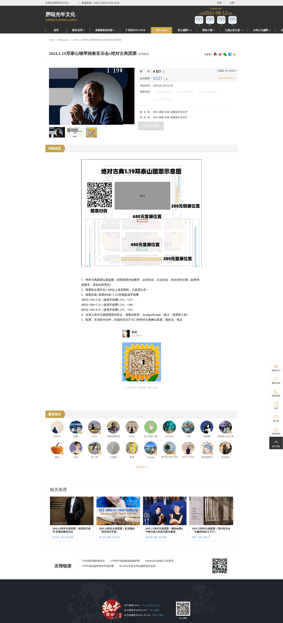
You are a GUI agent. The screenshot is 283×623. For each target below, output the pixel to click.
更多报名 (142, 467)
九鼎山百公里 (234, 30)
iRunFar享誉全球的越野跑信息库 (137, 566)
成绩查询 (276, 433)
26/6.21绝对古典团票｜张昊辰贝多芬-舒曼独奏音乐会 (72, 530)
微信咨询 (276, 383)
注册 (232, 2)
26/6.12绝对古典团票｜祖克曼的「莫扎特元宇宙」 (117, 530)
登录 (219, 2)
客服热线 (276, 395)
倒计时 (276, 421)
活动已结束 (151, 126)
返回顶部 (276, 446)
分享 (276, 408)
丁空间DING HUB (135, 30)
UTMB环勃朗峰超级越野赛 (125, 561)
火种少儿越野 (261, 30)
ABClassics (161, 30)
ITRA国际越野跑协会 (93, 561)
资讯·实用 (78, 30)
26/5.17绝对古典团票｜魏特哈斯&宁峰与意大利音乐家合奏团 (164, 530)
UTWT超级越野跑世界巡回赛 (98, 566)
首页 (56, 30)
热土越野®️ (185, 30)
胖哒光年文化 (60, 14)
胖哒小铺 (208, 30)
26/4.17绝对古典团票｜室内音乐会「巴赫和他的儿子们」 (211, 530)
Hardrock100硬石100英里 (159, 561)
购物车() (276, 370)
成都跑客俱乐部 (105, 30)
